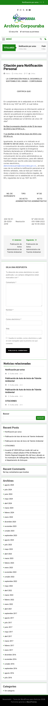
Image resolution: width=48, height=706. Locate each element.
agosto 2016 (9, 673)
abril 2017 (8, 636)
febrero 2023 (9, 563)
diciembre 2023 (10, 522)
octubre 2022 (9, 577)
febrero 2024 (9, 513)
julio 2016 (8, 678)
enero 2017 (9, 650)
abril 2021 (8, 609)
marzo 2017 (9, 641)
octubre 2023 (9, 531)
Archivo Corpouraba (24, 26)
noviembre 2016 (10, 659)
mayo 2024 (9, 499)
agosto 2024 (9, 485)
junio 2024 (8, 494)
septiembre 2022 (11, 581)
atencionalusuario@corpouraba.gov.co (20, 166)
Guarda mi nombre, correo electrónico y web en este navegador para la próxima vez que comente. (24, 340)
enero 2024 (9, 517)
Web (7, 329)
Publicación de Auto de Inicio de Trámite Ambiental (24, 436)
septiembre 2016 (11, 668)
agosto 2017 (9, 618)
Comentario (11, 282)
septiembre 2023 (11, 535)
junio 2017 (8, 627)
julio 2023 (8, 545)
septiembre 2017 (11, 613)
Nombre (9, 310)
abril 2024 (8, 503)
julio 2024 (8, 490)
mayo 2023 (9, 549)
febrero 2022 (9, 600)
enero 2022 (9, 604)
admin (8, 73)
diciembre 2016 (10, 655)
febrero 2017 (9, 646)
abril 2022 (8, 591)
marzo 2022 (9, 595)
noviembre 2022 (10, 572)
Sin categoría (9, 691)
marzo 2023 (9, 558)
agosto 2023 (9, 540)
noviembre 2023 (10, 526)
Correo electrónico (13, 319)
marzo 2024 (9, 508)
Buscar (6, 414)
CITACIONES (11, 401)
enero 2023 (9, 568)
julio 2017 (8, 623)
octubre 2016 (9, 664)
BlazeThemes (32, 702)
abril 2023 (8, 554)
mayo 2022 (9, 586)
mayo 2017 (9, 632)
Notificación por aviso (30, 2)
